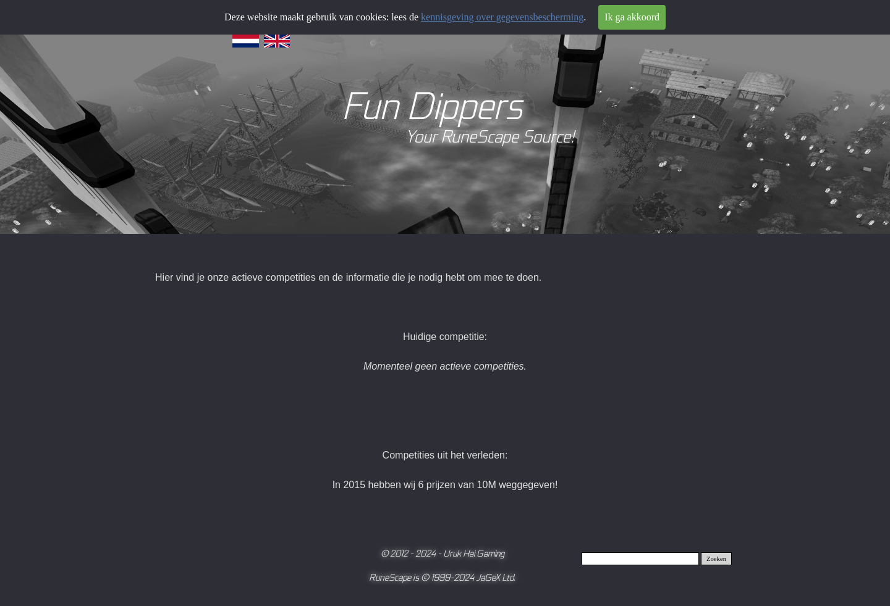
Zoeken (716, 558)
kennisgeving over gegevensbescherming (502, 17)
